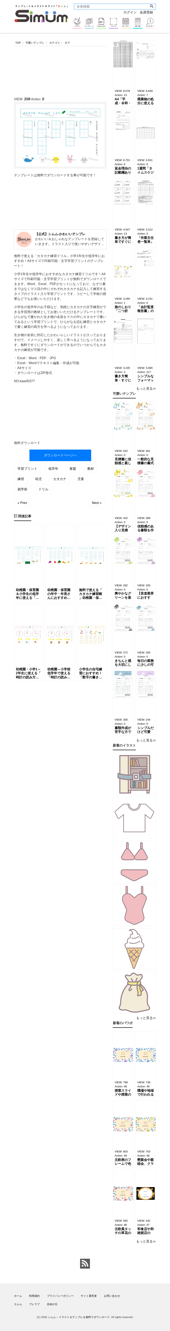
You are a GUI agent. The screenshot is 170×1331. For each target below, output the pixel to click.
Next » (96, 503)
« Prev (22, 503)
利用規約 (34, 1295)
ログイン (130, 12)
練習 (20, 479)
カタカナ (59, 479)
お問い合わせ (112, 1295)
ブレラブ (34, 1304)
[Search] (152, 6)
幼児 (38, 479)
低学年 (53, 468)
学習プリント (27, 468)
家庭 (73, 468)
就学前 (22, 489)
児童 (80, 479)
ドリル (43, 489)
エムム (18, 1304)
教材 (90, 468)
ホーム (18, 1295)
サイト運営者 (89, 1295)
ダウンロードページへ (60, 455)
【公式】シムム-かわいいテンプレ (60, 234)
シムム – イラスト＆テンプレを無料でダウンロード (78, 1317)
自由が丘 (52, 1304)
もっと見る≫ (146, 388)
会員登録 (146, 12)
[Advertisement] (89, 70)
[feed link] (85, 1264)
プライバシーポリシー (60, 1295)
